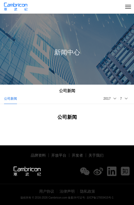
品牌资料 (38, 155)
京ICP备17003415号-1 (100, 197)
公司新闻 (10, 98)
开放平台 (58, 155)
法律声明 (67, 191)
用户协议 (46, 191)
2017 (107, 98)
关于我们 (96, 155)
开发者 (77, 155)
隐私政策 (87, 191)
